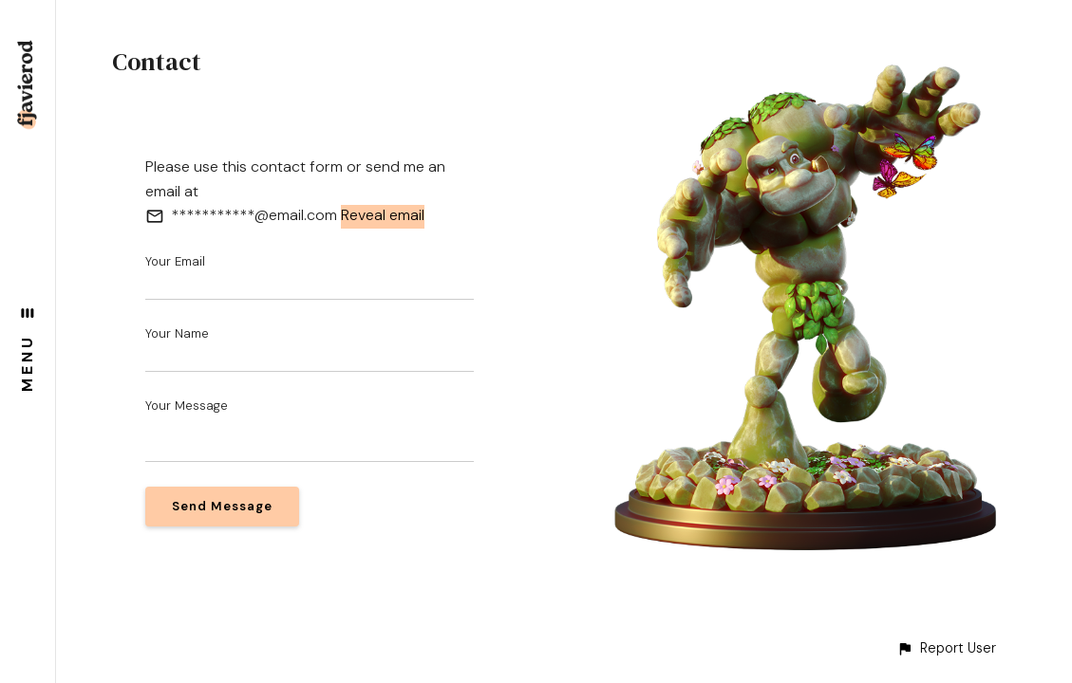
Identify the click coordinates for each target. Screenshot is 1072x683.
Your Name (177, 333)
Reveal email (382, 215)
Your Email (175, 261)
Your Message (186, 405)
